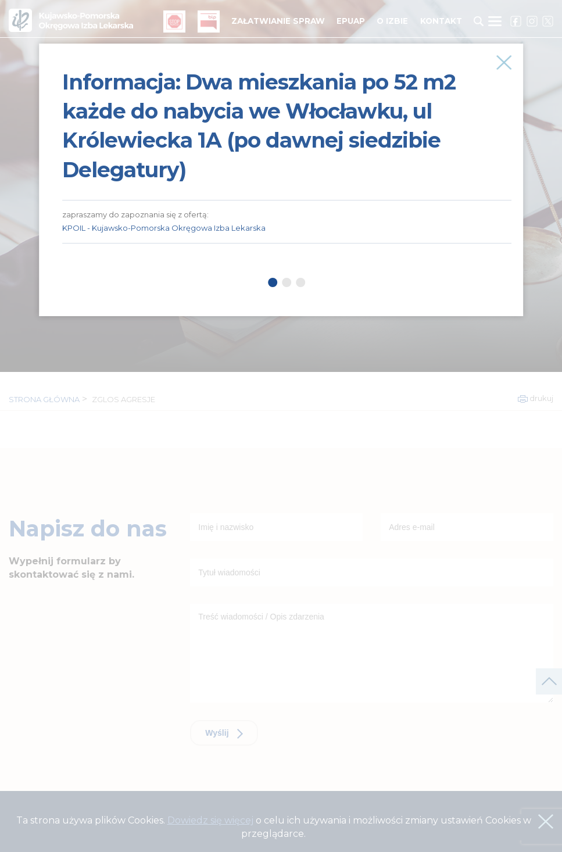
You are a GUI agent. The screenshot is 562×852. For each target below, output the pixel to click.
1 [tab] (273, 282)
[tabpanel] (287, 144)
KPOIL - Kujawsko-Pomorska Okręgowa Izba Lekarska (164, 227)
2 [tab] (287, 282)
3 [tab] (301, 282)
